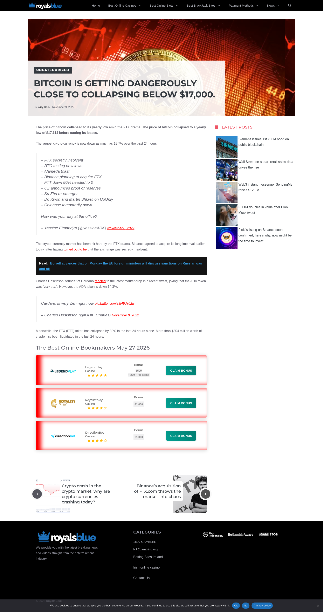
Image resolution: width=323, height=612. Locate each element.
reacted (100, 281)
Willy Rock (44, 107)
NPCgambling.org (145, 549)
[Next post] (205, 494)
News (275, 5)
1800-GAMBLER (144, 541)
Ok (236, 605)
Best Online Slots (166, 5)
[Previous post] (37, 494)
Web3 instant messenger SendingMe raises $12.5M (254, 192)
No (245, 605)
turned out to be (75, 249)
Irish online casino (146, 567)
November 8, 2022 (121, 228)
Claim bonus (181, 370)
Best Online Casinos (126, 5)
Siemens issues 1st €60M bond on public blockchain (252, 147)
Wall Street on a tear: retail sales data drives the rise (254, 170)
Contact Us (141, 578)
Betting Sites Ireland (148, 557)
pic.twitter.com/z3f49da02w (114, 303)
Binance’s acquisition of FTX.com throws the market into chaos (157, 491)
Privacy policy (262, 605)
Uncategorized (52, 70)
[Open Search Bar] (289, 5)
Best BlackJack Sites (206, 5)
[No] (318, 606)
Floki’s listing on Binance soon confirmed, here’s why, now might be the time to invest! (254, 238)
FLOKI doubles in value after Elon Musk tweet (252, 215)
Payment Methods (246, 5)
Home (96, 5)
